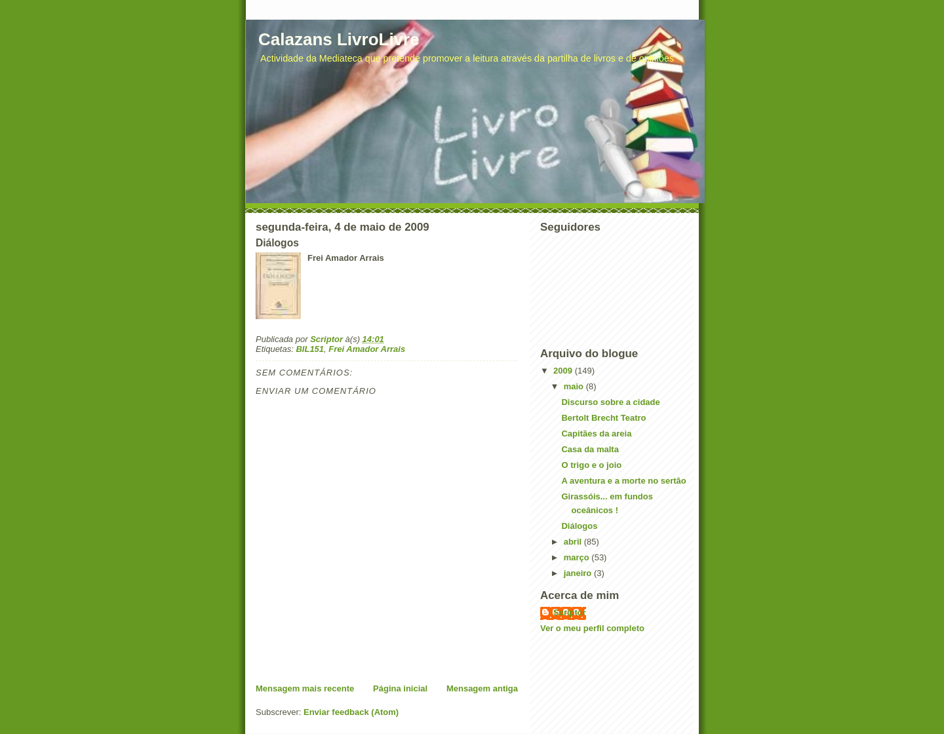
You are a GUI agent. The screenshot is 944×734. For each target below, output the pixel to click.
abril (574, 542)
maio (575, 386)
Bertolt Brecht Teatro (603, 418)
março (578, 557)
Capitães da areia (596, 433)
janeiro (579, 573)
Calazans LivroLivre (339, 39)
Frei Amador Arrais (366, 349)
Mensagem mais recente (305, 688)
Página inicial (400, 688)
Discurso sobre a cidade (610, 402)
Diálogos (579, 526)
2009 (564, 371)
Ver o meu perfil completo (592, 628)
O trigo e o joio (591, 465)
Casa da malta (589, 449)
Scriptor (569, 612)
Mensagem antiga (482, 688)
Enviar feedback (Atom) (351, 712)
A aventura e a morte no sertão (623, 481)
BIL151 (310, 349)
